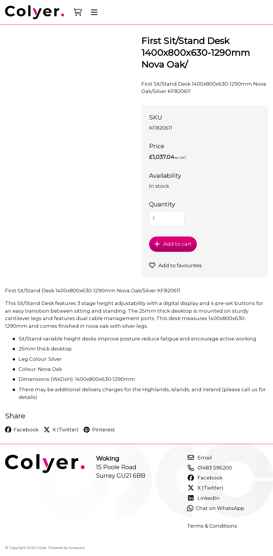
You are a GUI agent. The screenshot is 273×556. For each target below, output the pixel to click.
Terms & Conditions (212, 526)
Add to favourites (175, 265)
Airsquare (76, 548)
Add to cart (173, 244)
